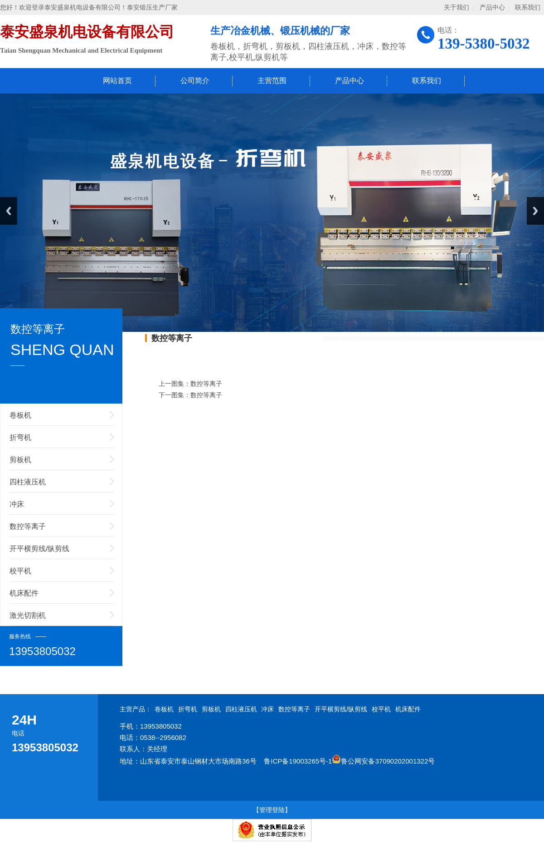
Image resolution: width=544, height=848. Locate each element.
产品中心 (492, 7)
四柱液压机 (28, 482)
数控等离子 (28, 526)
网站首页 (117, 80)
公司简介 (194, 80)
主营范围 (272, 80)
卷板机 (20, 415)
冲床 (17, 504)
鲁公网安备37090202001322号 (383, 761)
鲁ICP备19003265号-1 (298, 761)
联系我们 (527, 7)
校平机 (20, 571)
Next (535, 211)
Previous (8, 211)
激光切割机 (28, 615)
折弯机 (20, 437)
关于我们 (456, 7)
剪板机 (20, 459)
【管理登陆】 (272, 809)
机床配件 (24, 593)
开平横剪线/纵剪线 (39, 548)
